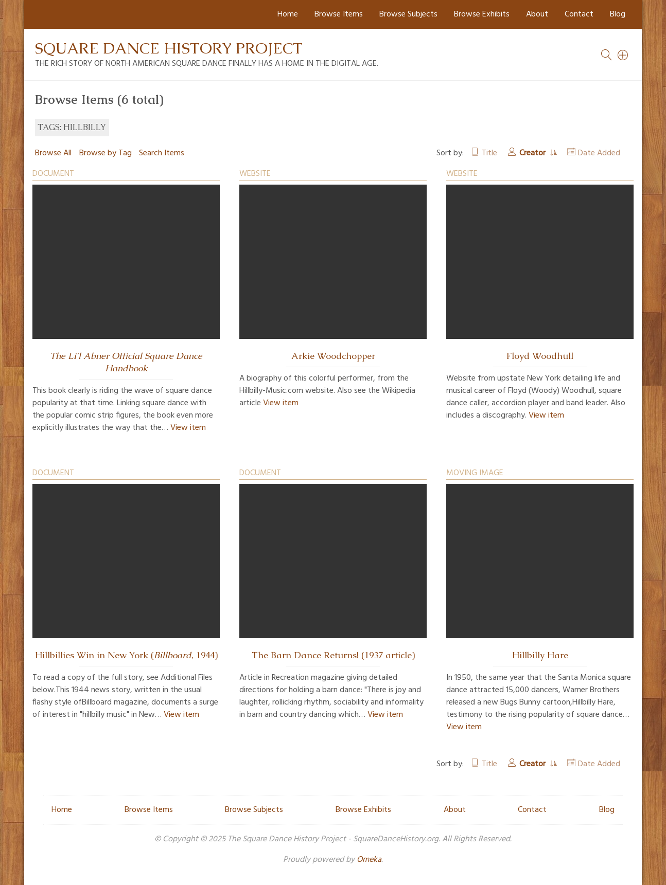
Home (287, 14)
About (537, 14)
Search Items (161, 153)
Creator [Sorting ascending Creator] (533, 153)
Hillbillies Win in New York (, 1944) (126, 655)
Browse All (53, 153)
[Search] (623, 55)
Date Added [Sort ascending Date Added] (599, 153)
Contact (579, 14)
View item (188, 428)
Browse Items (338, 14)
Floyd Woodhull (539, 356)
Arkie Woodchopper (333, 356)
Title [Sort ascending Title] (489, 153)
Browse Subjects (408, 14)
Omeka (369, 859)
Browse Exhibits (482, 14)
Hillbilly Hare (540, 655)
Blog (617, 14)
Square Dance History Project (169, 48)
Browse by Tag (105, 153)
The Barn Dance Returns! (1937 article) (333, 655)
